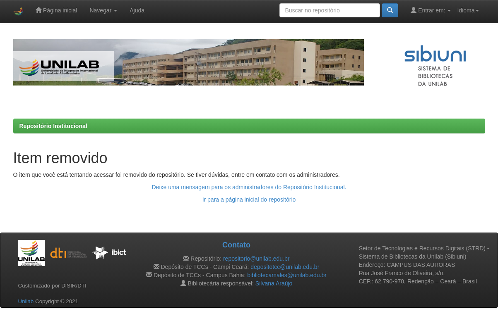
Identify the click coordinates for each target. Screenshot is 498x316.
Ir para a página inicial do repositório (249, 199)
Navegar (103, 10)
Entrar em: (431, 10)
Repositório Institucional (53, 126)
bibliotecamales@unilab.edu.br (287, 275)
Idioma (468, 10)
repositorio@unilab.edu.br (256, 258)
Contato (236, 245)
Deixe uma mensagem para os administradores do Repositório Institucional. (249, 187)
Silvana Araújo (274, 283)
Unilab (26, 301)
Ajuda (137, 10)
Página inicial (56, 10)
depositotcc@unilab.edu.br (284, 267)
